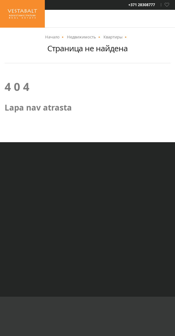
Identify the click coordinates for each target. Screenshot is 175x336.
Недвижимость (81, 37)
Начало (52, 37)
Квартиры (112, 37)
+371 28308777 (141, 5)
